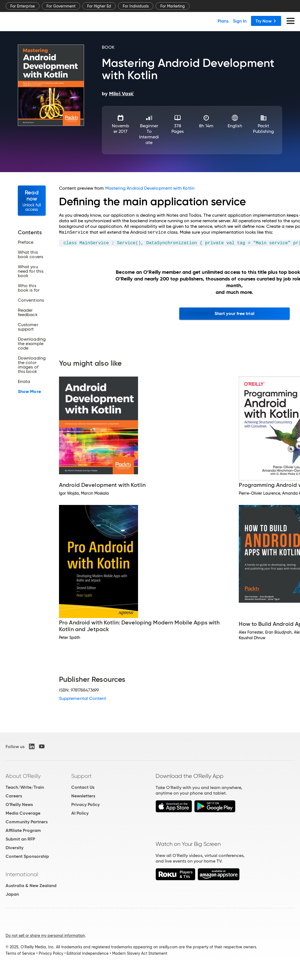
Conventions (31, 300)
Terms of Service (20, 953)
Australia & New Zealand (31, 885)
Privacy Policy (85, 804)
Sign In (240, 21)
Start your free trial (234, 313)
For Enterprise (22, 6)
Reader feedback (28, 312)
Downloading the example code (32, 343)
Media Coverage (23, 813)
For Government (60, 6)
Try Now (266, 21)
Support (81, 776)
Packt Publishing (263, 128)
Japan (12, 894)
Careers (14, 796)
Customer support (28, 327)
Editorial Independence (88, 953)
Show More (29, 391)
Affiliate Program (23, 830)
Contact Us (82, 787)
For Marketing (172, 6)
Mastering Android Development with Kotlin (150, 188)
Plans (223, 21)
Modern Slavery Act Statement (139, 953)
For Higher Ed (99, 6)
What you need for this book (30, 271)
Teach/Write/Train (25, 787)
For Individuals (136, 6)
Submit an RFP (20, 839)
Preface (26, 242)
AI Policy (79, 813)
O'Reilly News (19, 804)
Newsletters (83, 796)
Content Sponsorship (27, 856)
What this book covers (30, 254)
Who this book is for (29, 288)
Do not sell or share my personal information (45, 935)
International (22, 874)
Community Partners (27, 822)
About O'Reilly (23, 776)
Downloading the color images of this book (32, 365)
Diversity (14, 848)
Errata (24, 381)
